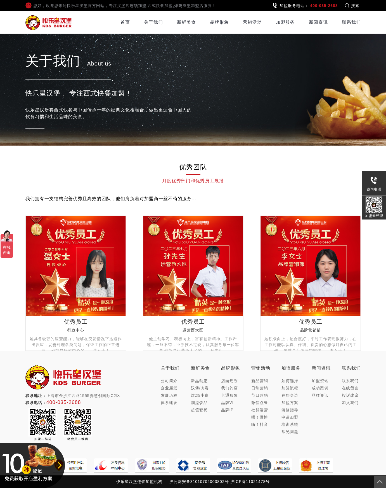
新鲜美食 (186, 22)
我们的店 (229, 388)
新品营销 (259, 381)
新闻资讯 (318, 22)
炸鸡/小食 (200, 395)
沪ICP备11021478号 (250, 481)
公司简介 (169, 381)
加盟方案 (289, 402)
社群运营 (259, 410)
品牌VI (227, 402)
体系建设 (169, 402)
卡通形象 (229, 395)
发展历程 (169, 395)
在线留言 (350, 388)
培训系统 (289, 424)
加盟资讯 (320, 381)
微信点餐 (259, 402)
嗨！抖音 (259, 424)
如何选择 (289, 381)
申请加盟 (289, 417)
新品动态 (199, 381)
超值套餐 (199, 410)
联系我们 (351, 22)
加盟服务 (285, 22)
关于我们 (153, 22)
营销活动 (252, 22)
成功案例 (320, 388)
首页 (125, 22)
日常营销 (259, 388)
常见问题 (289, 431)
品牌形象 (219, 22)
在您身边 (289, 395)
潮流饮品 (199, 402)
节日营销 (259, 395)
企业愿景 (169, 388)
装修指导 (289, 410)
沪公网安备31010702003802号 (199, 481)
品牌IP (227, 410)
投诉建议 (350, 395)
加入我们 (350, 402)
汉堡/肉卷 (200, 388)
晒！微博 (259, 417)
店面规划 (229, 381)
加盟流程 (289, 388)
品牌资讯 (320, 395)
